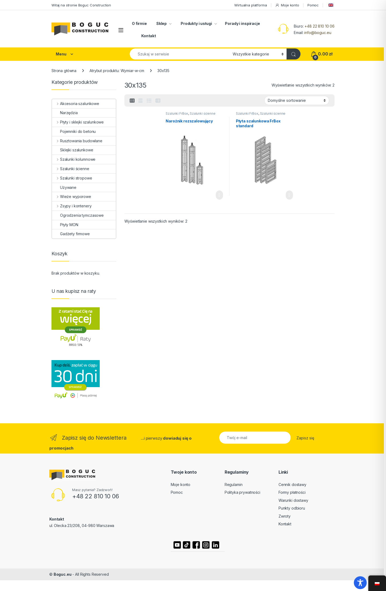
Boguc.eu (63, 574)
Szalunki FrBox (177, 113)
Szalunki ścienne (203, 113)
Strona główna (63, 70)
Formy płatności (292, 492)
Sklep (161, 23)
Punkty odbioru (292, 508)
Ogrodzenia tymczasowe (78, 215)
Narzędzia (65, 112)
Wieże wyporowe (71, 196)
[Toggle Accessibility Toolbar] (360, 583)
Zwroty (285, 516)
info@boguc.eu (317, 32)
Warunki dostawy (293, 500)
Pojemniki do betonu (74, 131)
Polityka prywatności (242, 492)
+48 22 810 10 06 (320, 26)
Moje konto (287, 5)
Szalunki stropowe (72, 178)
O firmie (139, 23)
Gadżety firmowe (71, 233)
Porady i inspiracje (242, 23)
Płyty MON (65, 224)
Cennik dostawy (292, 484)
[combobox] (180, 53)
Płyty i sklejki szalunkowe (78, 122)
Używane (64, 187)
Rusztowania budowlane (77, 141)
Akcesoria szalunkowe (75, 103)
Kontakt (148, 35)
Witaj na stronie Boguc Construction (81, 5)
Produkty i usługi (196, 23)
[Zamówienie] (296, 100)
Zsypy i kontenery (71, 206)
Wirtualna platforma (250, 5)
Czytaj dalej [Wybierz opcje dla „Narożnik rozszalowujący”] (219, 195)
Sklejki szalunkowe (72, 150)
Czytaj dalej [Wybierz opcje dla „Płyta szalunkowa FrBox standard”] (289, 195)
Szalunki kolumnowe (73, 159)
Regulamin (234, 484)
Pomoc (313, 5)
